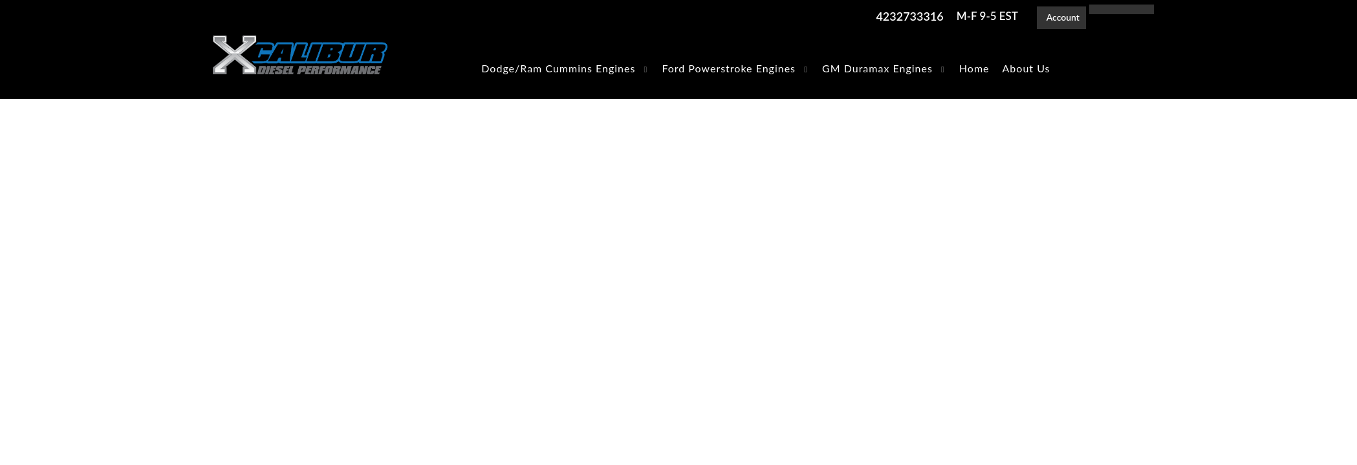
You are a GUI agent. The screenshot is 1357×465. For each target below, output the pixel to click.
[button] (565, 68)
